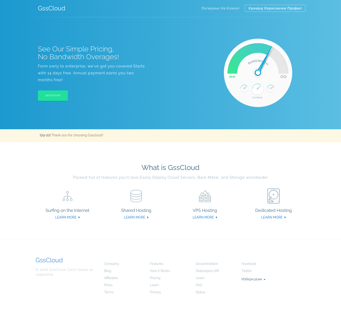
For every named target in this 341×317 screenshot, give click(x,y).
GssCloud (51, 8)
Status (200, 292)
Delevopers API (207, 271)
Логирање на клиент (220, 8)
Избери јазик (253, 279)
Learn (154, 285)
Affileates (111, 278)
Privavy (155, 292)
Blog (107, 271)
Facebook (249, 264)
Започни (53, 95)
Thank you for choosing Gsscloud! (77, 135)
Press (108, 285)
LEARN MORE (67, 217)
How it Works (160, 271)
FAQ (199, 285)
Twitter (247, 271)
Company (111, 264)
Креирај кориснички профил (275, 8)
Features (156, 264)
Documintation (207, 264)
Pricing (155, 278)
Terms (109, 292)
